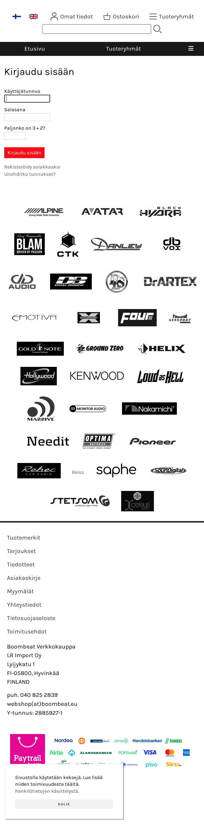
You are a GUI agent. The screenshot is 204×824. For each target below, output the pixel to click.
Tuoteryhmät (123, 48)
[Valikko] (191, 49)
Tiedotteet (21, 564)
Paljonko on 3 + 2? (24, 128)
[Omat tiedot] (72, 16)
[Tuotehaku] (96, 29)
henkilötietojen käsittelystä (46, 791)
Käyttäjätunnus (22, 91)
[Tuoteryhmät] (172, 16)
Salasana (14, 109)
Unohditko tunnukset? (30, 174)
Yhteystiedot (24, 604)
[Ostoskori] (122, 16)
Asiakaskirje (24, 577)
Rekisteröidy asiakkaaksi (32, 167)
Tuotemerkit (23, 537)
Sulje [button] (64, 804)
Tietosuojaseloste (31, 618)
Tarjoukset (21, 551)
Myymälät (20, 591)
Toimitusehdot (27, 631)
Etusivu (34, 48)
